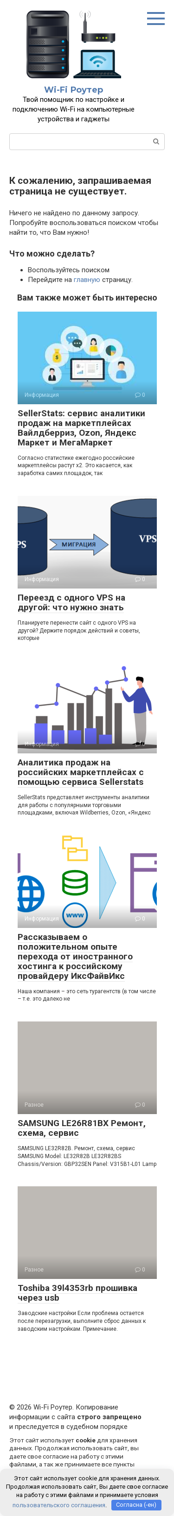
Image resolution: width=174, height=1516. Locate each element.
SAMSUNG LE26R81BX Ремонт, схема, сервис (82, 1128)
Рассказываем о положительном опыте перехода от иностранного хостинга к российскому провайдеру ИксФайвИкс (75, 956)
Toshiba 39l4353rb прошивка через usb (77, 1293)
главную (87, 280)
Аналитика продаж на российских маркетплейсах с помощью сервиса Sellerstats (81, 772)
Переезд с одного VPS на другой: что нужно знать (71, 602)
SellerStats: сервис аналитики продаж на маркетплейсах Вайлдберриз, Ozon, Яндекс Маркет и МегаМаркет (81, 428)
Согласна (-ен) (136, 1504)
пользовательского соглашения (59, 1504)
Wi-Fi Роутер (73, 90)
